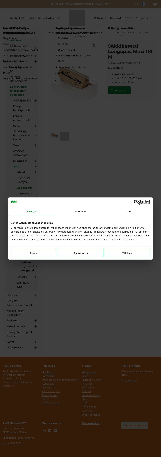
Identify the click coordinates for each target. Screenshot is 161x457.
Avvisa (34, 253)
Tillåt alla (127, 253)
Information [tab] (80, 211)
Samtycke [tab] (32, 211)
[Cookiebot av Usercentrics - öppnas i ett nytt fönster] (136, 202)
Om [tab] (129, 211)
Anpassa (81, 253)
